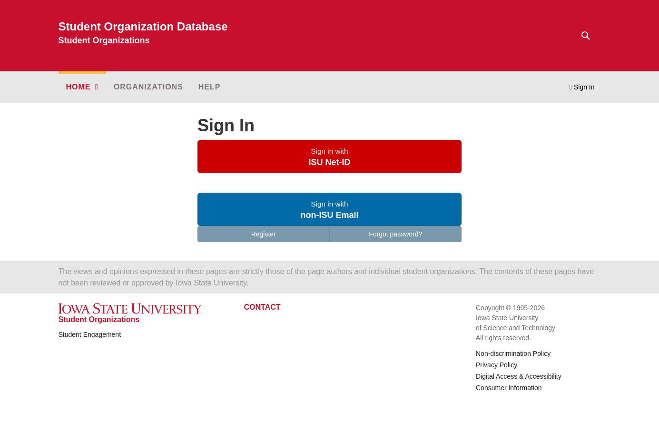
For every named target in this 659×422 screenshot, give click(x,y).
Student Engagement (90, 334)
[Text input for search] (583, 36)
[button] (82, 87)
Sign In (582, 87)
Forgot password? (395, 234)
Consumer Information (509, 388)
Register (263, 234)
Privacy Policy (496, 365)
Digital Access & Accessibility (518, 376)
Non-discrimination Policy (513, 353)
